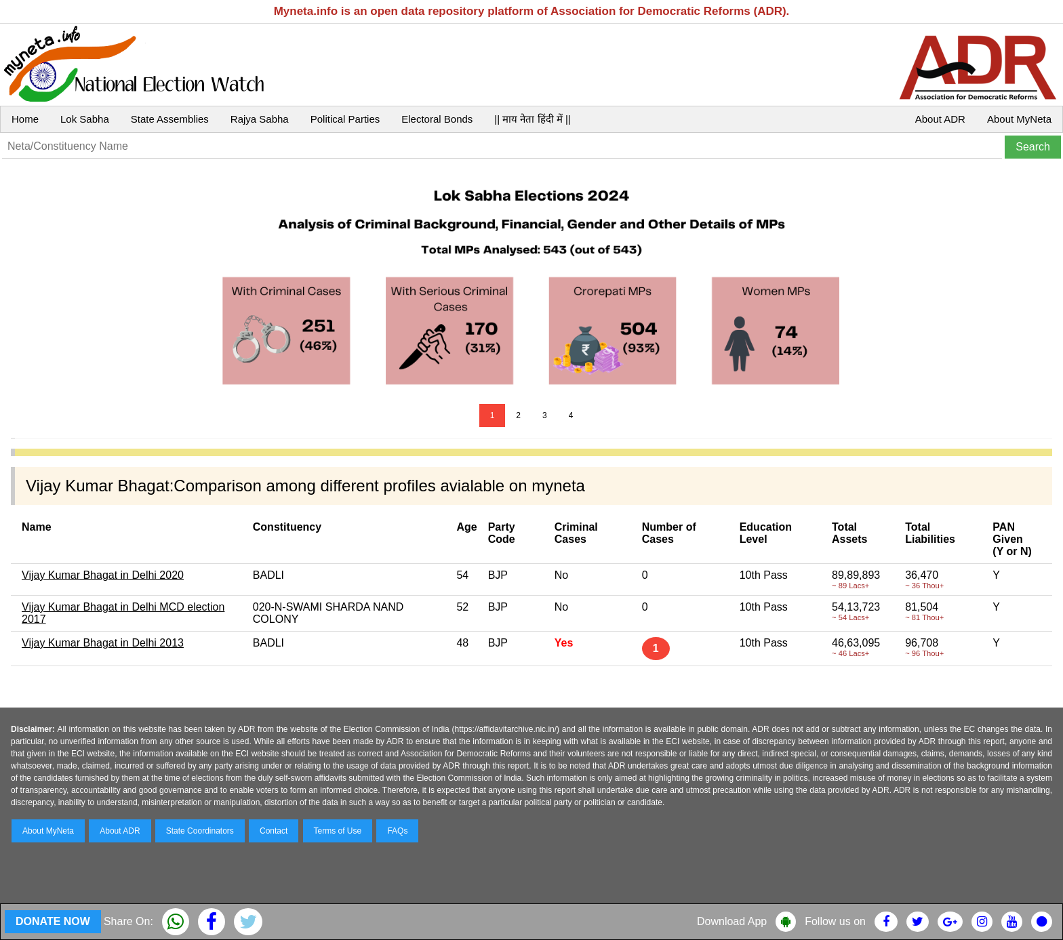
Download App (732, 921)
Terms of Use (338, 831)
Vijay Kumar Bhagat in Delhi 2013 (103, 643)
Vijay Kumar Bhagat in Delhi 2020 (103, 575)
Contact (273, 831)
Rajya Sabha (259, 119)
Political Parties (345, 119)
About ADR (940, 119)
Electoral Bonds (437, 119)
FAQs (397, 831)
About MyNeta (1019, 119)
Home (25, 119)
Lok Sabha (84, 119)
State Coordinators (200, 831)
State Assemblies (170, 119)
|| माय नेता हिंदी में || (532, 119)
